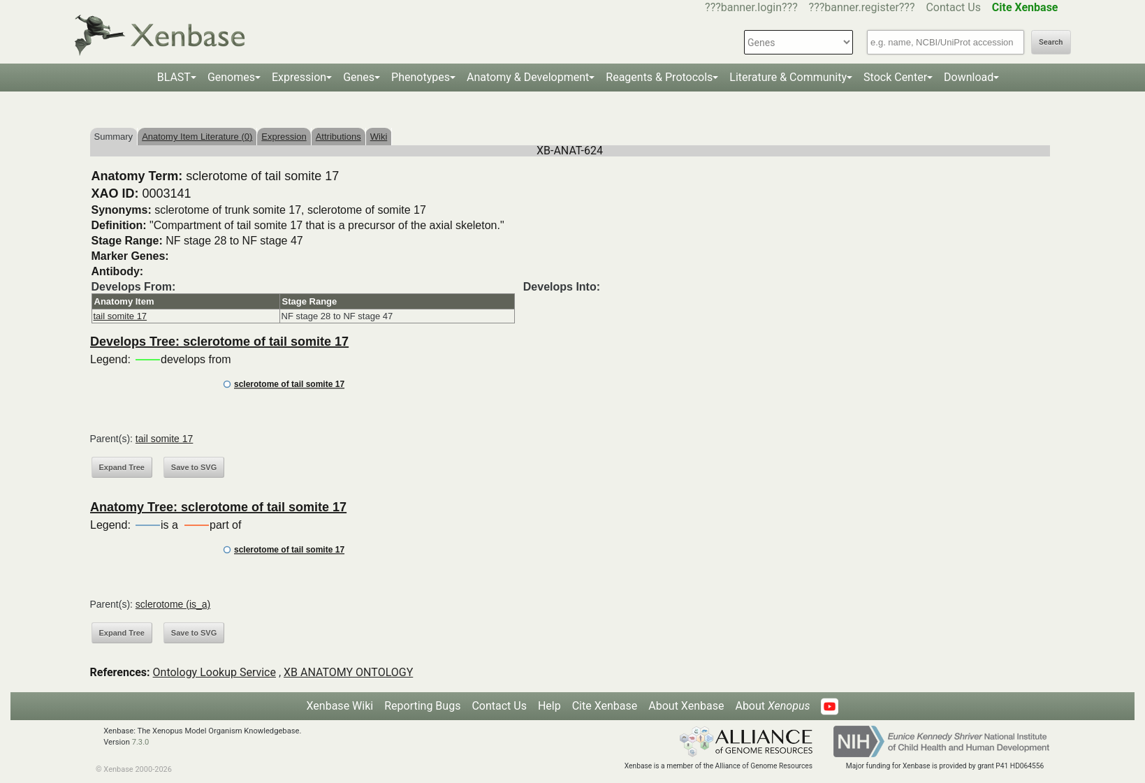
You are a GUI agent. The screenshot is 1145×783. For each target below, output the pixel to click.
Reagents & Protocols (659, 77)
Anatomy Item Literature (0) (197, 136)
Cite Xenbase (605, 705)
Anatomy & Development (528, 77)
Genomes (231, 77)
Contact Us (953, 7)
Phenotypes (420, 77)
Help (549, 705)
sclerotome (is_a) (173, 604)
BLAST (174, 77)
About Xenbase (686, 705)
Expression (299, 77)
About (772, 705)
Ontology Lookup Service (214, 672)
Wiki (379, 136)
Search (1051, 42)
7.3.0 (140, 742)
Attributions (338, 136)
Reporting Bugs (422, 705)
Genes (358, 77)
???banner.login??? (751, 7)
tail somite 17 (120, 316)
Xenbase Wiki (340, 705)
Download (968, 77)
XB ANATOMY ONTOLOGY (348, 672)
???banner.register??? (862, 7)
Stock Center (895, 77)
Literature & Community (788, 77)
